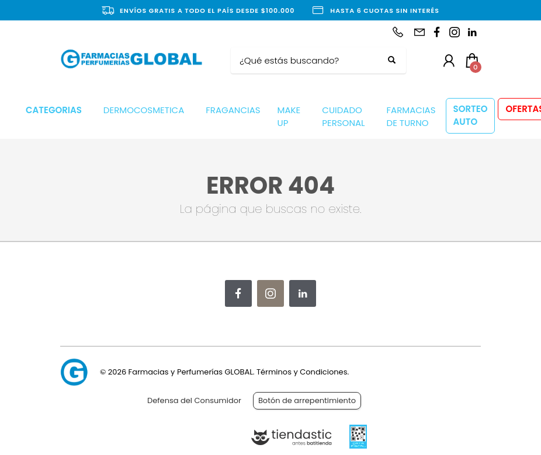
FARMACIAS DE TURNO (411, 117)
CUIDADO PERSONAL (343, 117)
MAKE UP (289, 117)
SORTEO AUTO (470, 115)
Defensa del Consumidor (194, 400)
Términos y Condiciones (301, 371)
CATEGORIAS (54, 110)
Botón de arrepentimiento (307, 400)
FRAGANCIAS (233, 110)
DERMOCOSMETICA (143, 110)
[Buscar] (310, 60)
